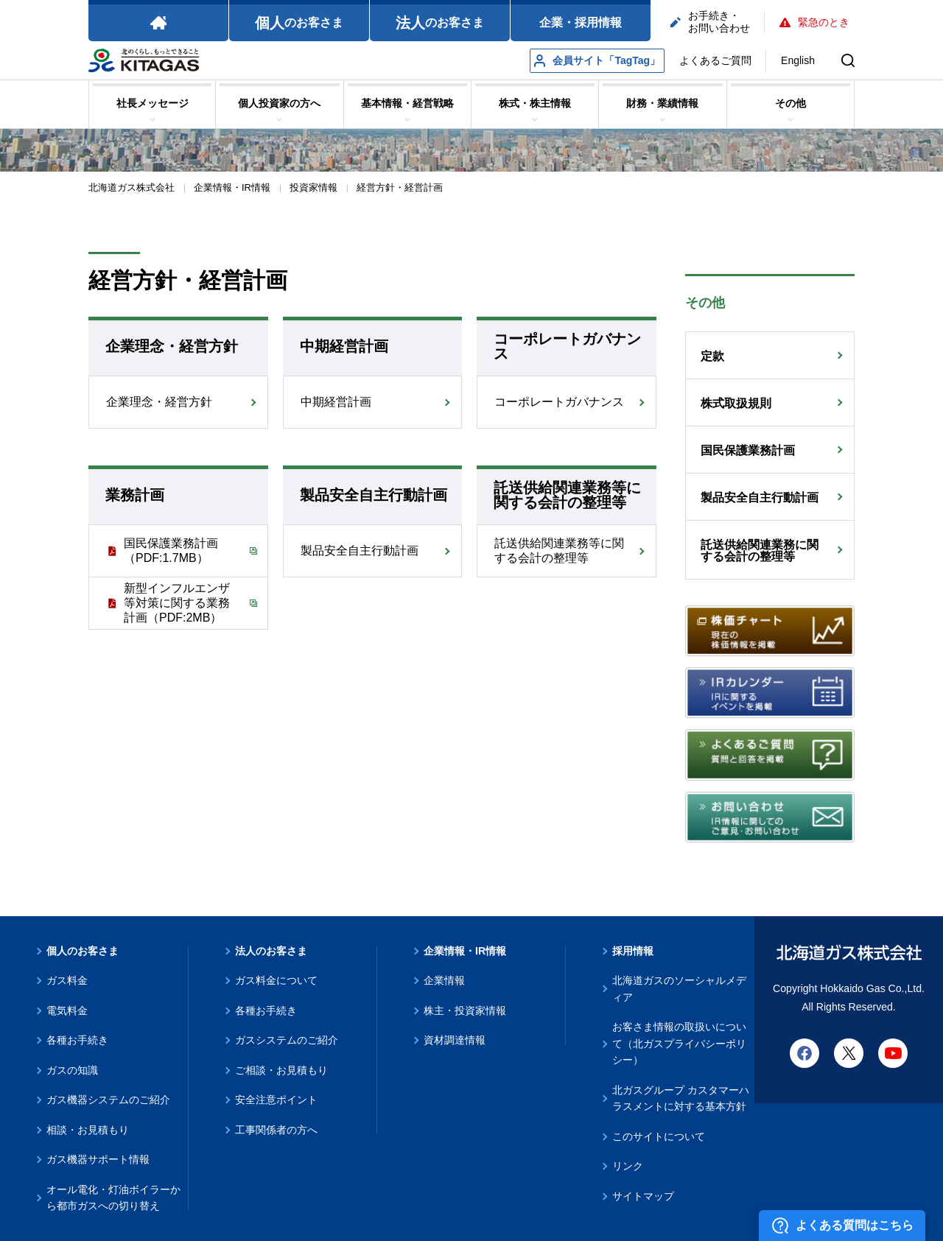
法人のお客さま (271, 951)
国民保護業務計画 (748, 450)
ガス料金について (276, 980)
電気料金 (67, 1010)
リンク (627, 1166)
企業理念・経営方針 (159, 401)
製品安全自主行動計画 (359, 550)
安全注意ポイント (276, 1099)
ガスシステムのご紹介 (286, 1040)
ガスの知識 (72, 1070)
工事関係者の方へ (276, 1130)
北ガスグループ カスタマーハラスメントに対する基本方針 (680, 1098)
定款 (712, 356)
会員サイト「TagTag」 (597, 61)
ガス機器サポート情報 (98, 1159)
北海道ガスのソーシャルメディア (679, 988)
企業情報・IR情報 (465, 951)
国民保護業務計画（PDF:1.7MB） (171, 550)
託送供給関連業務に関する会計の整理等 (759, 550)
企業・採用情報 (580, 22)
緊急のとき (814, 22)
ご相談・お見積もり (281, 1070)
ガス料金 (67, 980)
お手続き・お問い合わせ (710, 22)
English (798, 60)
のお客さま (299, 23)
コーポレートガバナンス (559, 401)
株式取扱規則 (736, 403)
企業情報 (444, 980)
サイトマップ (643, 1196)
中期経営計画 (336, 401)
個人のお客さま (82, 951)
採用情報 (632, 951)
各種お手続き (77, 1040)
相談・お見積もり (87, 1130)
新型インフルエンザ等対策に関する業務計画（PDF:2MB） (177, 603)
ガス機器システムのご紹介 (108, 1099)
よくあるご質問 (715, 60)
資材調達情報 (454, 1040)
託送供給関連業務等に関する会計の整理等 (559, 550)
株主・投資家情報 (465, 1010)
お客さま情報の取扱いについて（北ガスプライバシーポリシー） (679, 1043)
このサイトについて (658, 1136)
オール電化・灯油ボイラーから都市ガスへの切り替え (113, 1198)
